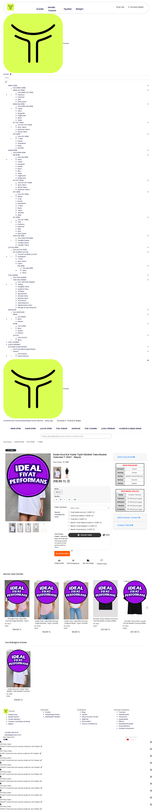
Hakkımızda (12, 714)
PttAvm (121, 721)
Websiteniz (126, 724)
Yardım (84, 714)
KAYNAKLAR (81, 710)
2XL (75, 499)
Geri (10, 450)
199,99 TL (16, 629)
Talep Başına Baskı (52, 714)
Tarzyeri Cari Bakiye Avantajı (19, 721)
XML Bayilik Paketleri (52, 717)
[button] (15, 430)
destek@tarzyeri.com (13, 735)
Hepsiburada (124, 714)
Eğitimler (85, 719)
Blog (83, 712)
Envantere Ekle (62, 553)
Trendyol (122, 712)
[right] (148, 607)
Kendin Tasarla (15, 420)
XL (69, 499)
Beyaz (58, 492)
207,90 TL (105, 629)
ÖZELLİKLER (44, 710)
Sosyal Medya (124, 726)
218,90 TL (61, 481)
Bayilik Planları (13, 717)
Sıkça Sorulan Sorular (90, 717)
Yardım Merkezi (37, 420)
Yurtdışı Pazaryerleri (126, 728)
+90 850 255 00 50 (12, 732)
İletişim (28, 420)
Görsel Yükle (85, 535)
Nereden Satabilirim (121, 710)
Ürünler (6, 420)
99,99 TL (46, 631)
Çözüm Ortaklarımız (89, 724)
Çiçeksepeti (123, 719)
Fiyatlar (23, 420)
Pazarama (123, 717)
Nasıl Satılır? (86, 721)
